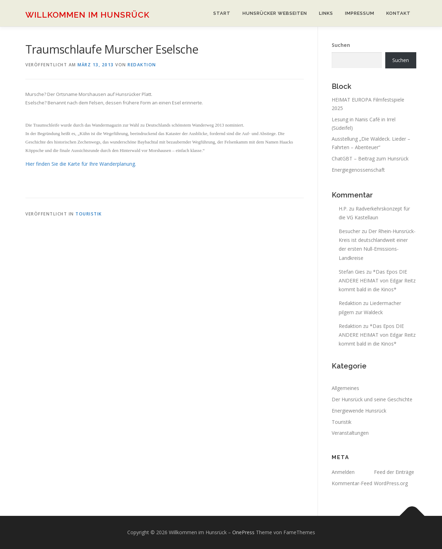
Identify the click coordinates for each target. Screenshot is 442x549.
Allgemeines (345, 388)
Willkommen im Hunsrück (87, 14)
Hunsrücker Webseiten (275, 13)
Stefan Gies (352, 271)
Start (222, 13)
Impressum (359, 13)
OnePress (243, 532)
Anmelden (343, 472)
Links (326, 13)
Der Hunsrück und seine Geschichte (372, 399)
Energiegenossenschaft (358, 169)
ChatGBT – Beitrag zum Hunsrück (370, 158)
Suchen (341, 45)
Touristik (88, 214)
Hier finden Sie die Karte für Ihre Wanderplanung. (80, 163)
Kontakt (398, 13)
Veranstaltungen (350, 432)
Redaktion (142, 65)
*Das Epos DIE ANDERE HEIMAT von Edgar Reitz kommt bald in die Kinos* (377, 280)
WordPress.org (391, 483)
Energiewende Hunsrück (359, 410)
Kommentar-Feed (352, 483)
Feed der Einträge (394, 472)
